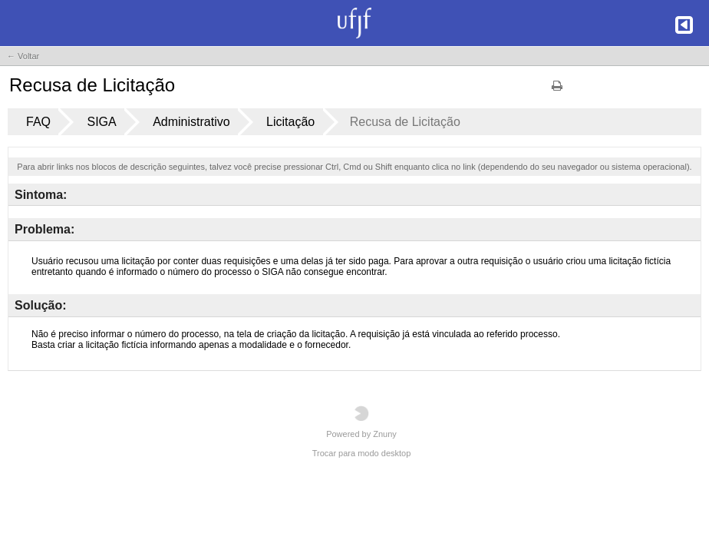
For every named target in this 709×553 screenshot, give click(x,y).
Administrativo (191, 121)
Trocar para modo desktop (361, 453)
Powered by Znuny (361, 422)
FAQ (38, 121)
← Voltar (23, 56)
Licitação (290, 121)
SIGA (101, 121)
